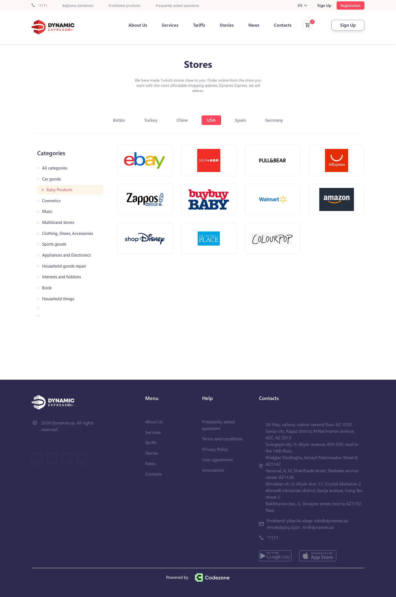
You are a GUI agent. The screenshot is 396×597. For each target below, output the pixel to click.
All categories (54, 168)
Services (170, 25)
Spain (240, 120)
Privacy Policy (215, 449)
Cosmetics (51, 200)
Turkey (150, 120)
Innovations (213, 470)
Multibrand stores (58, 222)
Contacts (283, 25)
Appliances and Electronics (66, 255)
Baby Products (59, 189)
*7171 (39, 6)
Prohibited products (125, 6)
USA (211, 120)
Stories (227, 25)
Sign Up (324, 5)
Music (47, 211)
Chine (182, 120)
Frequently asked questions (177, 6)
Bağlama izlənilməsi (78, 6)
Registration (350, 5)
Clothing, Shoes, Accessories (67, 233)
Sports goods (54, 244)
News (253, 25)
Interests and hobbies (61, 276)
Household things (58, 298)
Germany (274, 120)
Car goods (51, 179)
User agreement (217, 459)
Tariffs (199, 25)
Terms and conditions (222, 438)
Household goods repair (64, 266)
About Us (137, 25)
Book (46, 287)
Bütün (119, 120)
